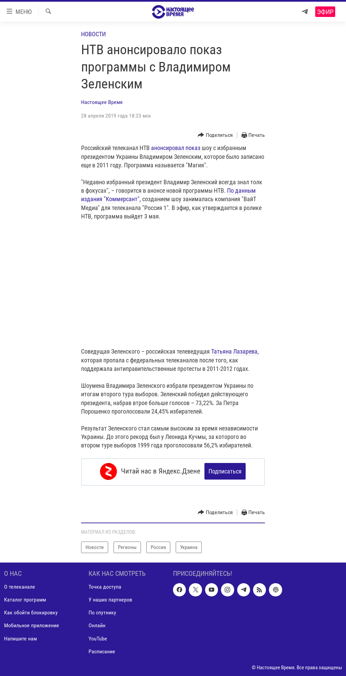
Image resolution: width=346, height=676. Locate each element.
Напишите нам (20, 637)
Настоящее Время (102, 102)
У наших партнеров (110, 598)
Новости (93, 34)
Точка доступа (105, 586)
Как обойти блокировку (31, 611)
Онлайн (97, 624)
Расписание (102, 650)
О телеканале (19, 586)
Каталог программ (25, 598)
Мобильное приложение (31, 624)
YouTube (98, 637)
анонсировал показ (176, 147)
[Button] (215, 135)
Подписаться (225, 471)
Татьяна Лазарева (234, 351)
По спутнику (102, 611)
